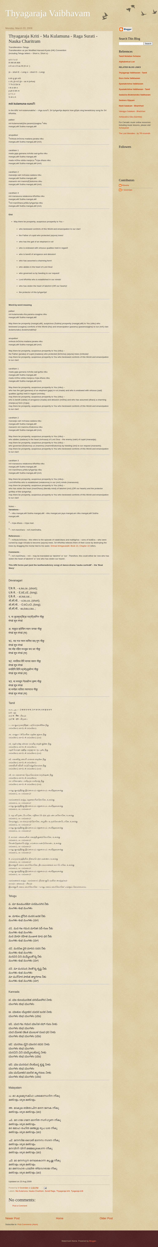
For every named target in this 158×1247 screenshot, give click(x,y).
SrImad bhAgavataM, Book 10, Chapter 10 (70, 546)
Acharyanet (124, 128)
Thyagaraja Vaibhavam (47, 13)
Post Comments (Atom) (27, 1224)
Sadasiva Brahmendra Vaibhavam (134, 95)
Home (59, 1218)
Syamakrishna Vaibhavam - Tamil (134, 89)
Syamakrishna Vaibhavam (131, 84)
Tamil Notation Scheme (130, 56)
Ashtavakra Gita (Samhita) (130, 117)
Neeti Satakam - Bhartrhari (131, 106)
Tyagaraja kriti (77, 1191)
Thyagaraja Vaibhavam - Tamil (133, 73)
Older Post (106, 1218)
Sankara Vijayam (127, 100)
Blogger (92, 1241)
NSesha (125, 185)
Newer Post (12, 1218)
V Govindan (127, 190)
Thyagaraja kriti (63, 1191)
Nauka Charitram (36, 1191)
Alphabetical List (127, 62)
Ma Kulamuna (21, 1191)
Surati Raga (50, 1191)
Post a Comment (19, 1206)
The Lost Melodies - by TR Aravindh (134, 133)
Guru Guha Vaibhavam (129, 78)
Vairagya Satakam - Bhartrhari (132, 111)
